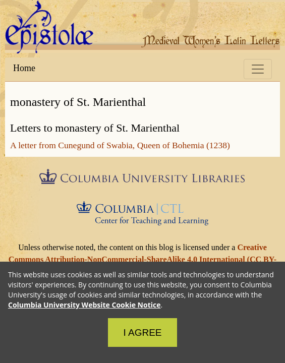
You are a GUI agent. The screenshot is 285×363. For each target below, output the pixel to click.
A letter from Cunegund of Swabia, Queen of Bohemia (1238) (120, 145)
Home (24, 68)
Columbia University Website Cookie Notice (84, 305)
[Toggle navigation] (258, 69)
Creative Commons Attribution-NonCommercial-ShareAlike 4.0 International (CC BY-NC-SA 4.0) (142, 259)
